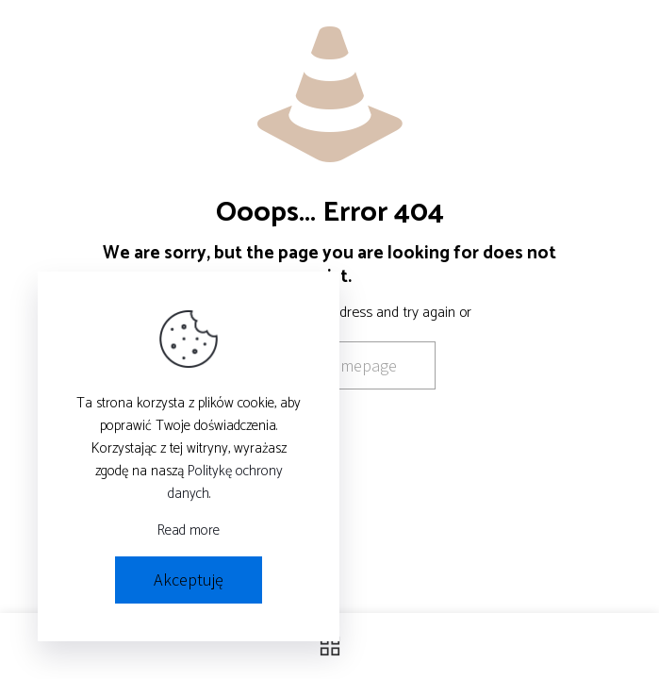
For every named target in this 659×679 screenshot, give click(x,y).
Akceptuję (188, 579)
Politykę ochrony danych (225, 482)
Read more (188, 531)
